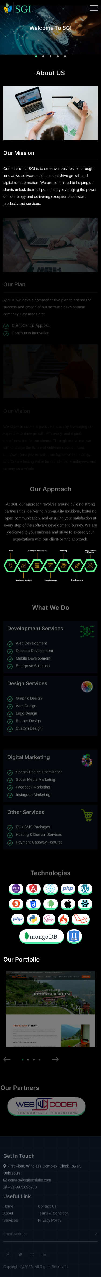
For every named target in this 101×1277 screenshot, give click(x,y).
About (8, 1216)
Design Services (27, 681)
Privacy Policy (49, 1223)
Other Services (25, 810)
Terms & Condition (53, 1216)
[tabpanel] (50, 32)
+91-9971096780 (20, 1189)
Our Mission (18, 154)
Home (8, 1209)
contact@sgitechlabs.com (27, 1182)
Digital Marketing (28, 760)
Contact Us (47, 1209)
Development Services (35, 631)
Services (10, 1223)
